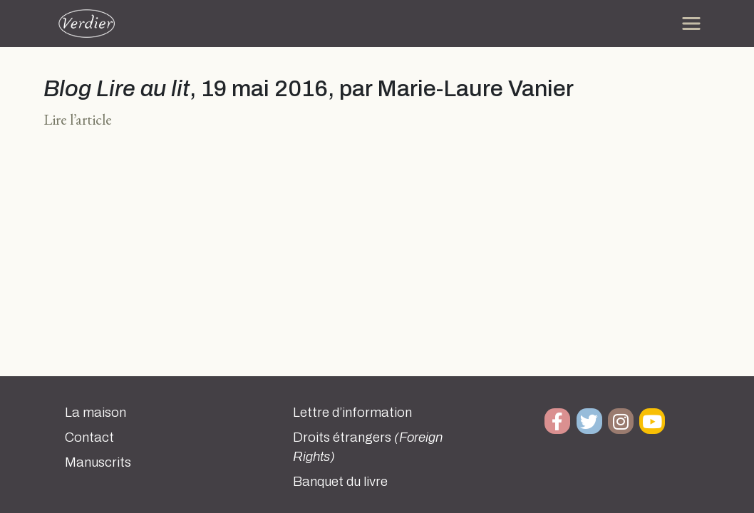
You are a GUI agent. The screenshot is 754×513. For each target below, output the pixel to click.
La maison (95, 412)
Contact (89, 437)
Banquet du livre (340, 482)
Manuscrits (98, 462)
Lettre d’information (352, 412)
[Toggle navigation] (691, 23)
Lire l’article (77, 119)
